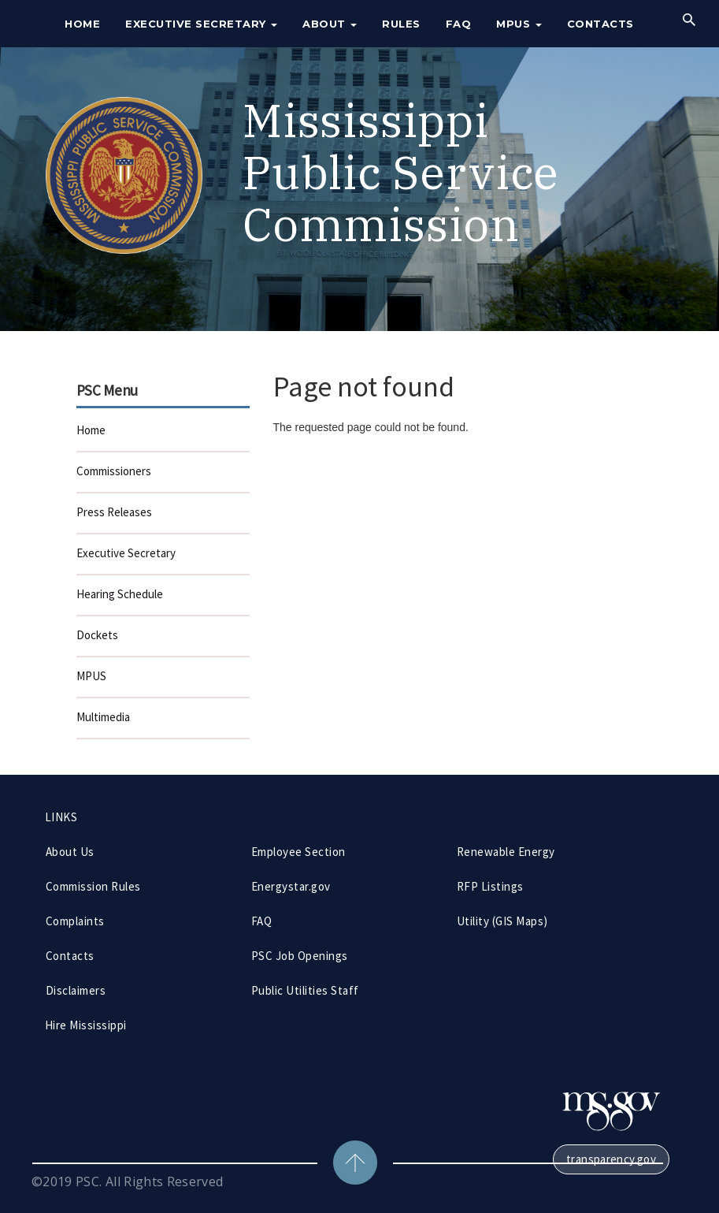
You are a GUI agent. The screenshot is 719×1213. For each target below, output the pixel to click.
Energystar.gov (291, 886)
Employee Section (298, 851)
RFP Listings (490, 886)
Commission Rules (93, 886)
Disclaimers (76, 990)
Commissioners (113, 470)
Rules (401, 23)
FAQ (459, 23)
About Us (70, 851)
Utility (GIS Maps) (502, 920)
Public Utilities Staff (305, 990)
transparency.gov (611, 1159)
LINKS (61, 816)
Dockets (97, 634)
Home (82, 23)
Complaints (75, 920)
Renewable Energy (506, 851)
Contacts (600, 23)
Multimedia (103, 716)
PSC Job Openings (299, 955)
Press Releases (114, 511)
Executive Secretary (201, 23)
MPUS (519, 23)
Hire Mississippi (86, 1025)
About (329, 23)
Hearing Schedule (119, 593)
